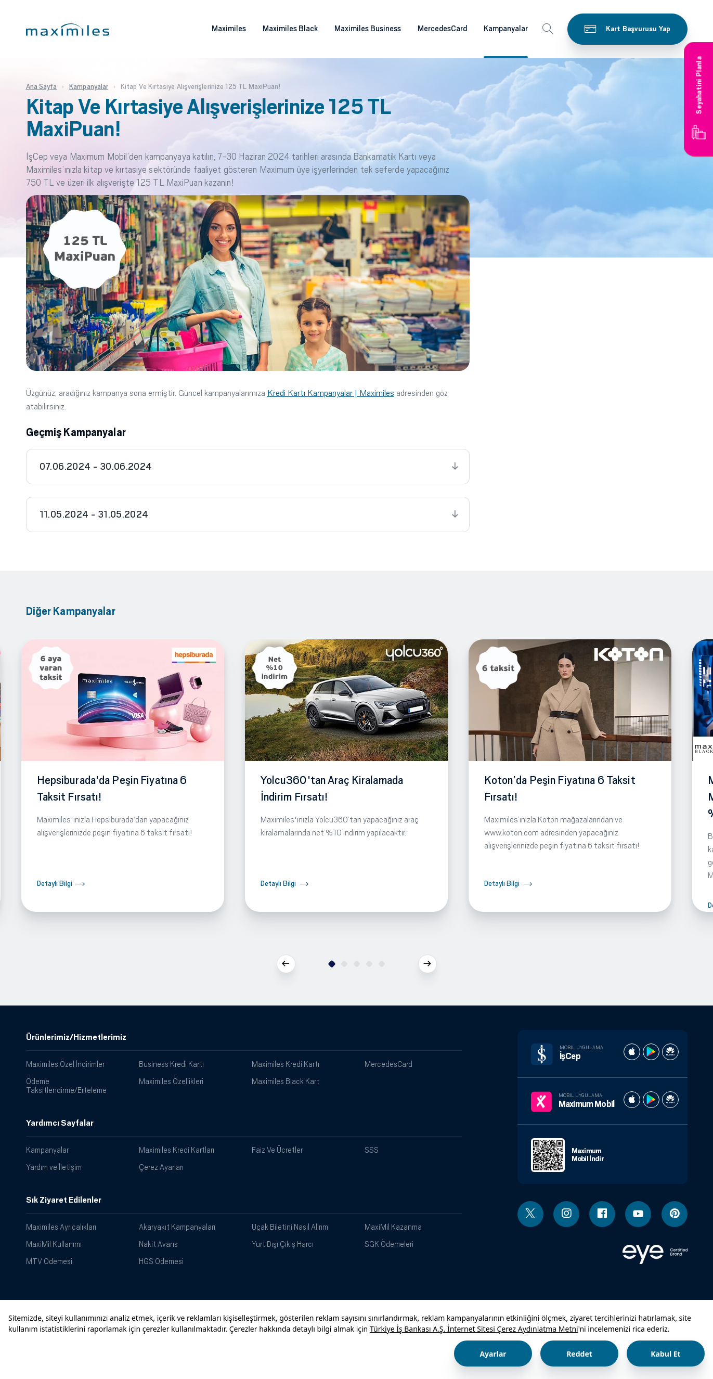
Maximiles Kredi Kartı (285, 1064)
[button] (67, 29)
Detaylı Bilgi (54, 883)
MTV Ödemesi (49, 1261)
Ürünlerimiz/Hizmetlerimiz (76, 1037)
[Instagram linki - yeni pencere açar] (566, 1214)
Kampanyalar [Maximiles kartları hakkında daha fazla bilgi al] (506, 28)
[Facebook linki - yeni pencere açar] (602, 1214)
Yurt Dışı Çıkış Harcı (283, 1244)
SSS (372, 1149)
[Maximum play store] (651, 1099)
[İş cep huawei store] (670, 1051)
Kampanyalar (47, 1149)
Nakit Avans (158, 1244)
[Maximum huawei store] (670, 1099)
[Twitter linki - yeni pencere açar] (530, 1214)
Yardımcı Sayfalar (60, 1123)
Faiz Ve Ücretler (277, 1149)
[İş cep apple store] (632, 1051)
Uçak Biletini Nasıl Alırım (290, 1226)
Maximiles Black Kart (285, 1081)
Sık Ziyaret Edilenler (63, 1200)
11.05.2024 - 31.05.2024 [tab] (94, 514)
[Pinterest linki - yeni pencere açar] (675, 1214)
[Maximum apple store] (632, 1099)
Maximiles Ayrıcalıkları (61, 1226)
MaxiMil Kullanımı (54, 1244)
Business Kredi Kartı (171, 1064)
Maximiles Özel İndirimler (65, 1064)
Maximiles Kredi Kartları (176, 1149)
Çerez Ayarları (161, 1167)
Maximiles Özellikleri (171, 1081)
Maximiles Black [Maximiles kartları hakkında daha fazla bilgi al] (290, 28)
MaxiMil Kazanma (393, 1226)
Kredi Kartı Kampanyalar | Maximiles (330, 393)
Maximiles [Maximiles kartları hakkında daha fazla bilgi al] (229, 28)
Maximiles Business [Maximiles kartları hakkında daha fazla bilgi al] (367, 28)
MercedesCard (388, 1064)
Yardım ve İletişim (54, 1167)
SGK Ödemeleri (389, 1244)
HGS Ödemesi (161, 1261)
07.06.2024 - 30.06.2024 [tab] (96, 466)
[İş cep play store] (651, 1051)
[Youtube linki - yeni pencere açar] (638, 1214)
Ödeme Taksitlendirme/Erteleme (66, 1085)
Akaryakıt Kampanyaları (177, 1226)
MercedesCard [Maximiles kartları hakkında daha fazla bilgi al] (442, 28)
